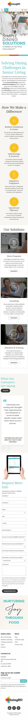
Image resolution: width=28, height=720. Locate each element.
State (3, 509)
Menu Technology (6, 637)
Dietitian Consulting (6, 639)
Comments (5, 564)
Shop (16, 642)
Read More (14, 271)
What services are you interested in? (12, 544)
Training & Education (7, 642)
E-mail (4, 523)
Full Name (5, 496)
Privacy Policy (19, 644)
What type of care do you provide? (12, 557)
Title (3, 516)
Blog (16, 637)
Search (2, 10)
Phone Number (6, 530)
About (2, 644)
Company (5, 503)
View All (5, 390)
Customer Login (19, 639)
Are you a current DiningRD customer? (13, 537)
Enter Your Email (5, 678)
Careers (3, 647)
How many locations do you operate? (13, 551)
